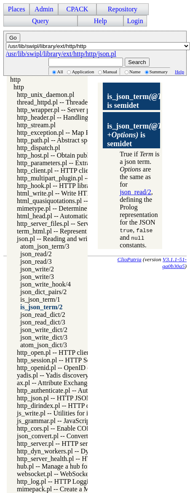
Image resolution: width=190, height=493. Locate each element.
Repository (122, 9)
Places (16, 9)
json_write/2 (37, 269)
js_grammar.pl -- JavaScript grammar (67, 420)
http (15, 79)
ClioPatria (130, 259)
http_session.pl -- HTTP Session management (78, 360)
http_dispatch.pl (38, 147)
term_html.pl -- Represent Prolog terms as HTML (84, 231)
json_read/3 (36, 261)
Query (40, 20)
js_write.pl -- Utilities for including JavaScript (79, 413)
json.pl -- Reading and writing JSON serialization (83, 238)
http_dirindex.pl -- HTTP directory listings (74, 405)
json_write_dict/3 (43, 337)
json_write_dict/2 (43, 329)
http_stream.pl (36, 125)
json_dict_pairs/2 (43, 291)
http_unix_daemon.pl (45, 94)
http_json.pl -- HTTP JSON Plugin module (74, 398)
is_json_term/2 (41, 307)
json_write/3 (37, 276)
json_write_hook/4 (45, 284)
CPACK (77, 9)
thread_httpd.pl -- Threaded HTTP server (72, 102)
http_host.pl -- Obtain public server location (76, 155)
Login (135, 20)
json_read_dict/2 (42, 314)
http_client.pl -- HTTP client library (65, 170)
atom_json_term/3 (44, 246)
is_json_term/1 (40, 299)
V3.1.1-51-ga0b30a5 (174, 262)
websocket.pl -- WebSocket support (64, 473)
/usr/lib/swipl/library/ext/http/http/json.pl (61, 53)
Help (100, 20)
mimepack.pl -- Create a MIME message (71, 489)
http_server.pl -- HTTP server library (66, 443)
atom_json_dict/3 (43, 344)
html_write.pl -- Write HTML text (63, 193)
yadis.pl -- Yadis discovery (52, 375)
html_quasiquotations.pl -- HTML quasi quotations (85, 200)
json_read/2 (36, 253)
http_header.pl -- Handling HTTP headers (73, 117)
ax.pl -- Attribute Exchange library (63, 382)
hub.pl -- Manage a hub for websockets (69, 466)
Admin (44, 9)
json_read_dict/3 (42, 322)
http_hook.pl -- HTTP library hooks (65, 185)
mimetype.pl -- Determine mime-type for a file (80, 208)
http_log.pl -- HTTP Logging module (67, 481)
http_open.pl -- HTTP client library (64, 352)
